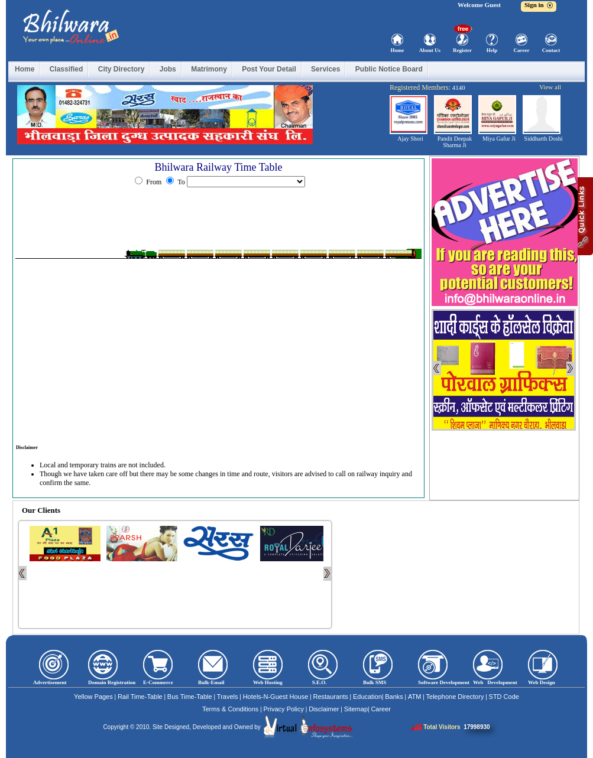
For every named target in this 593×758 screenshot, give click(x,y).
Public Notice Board (389, 69)
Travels (227, 696)
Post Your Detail (269, 69)
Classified (66, 69)
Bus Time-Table (189, 696)
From (153, 182)
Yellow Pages (93, 696)
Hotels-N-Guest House (276, 696)
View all (550, 86)
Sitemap (356, 709)
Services (325, 69)
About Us (429, 50)
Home (397, 50)
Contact (551, 50)
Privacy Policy (284, 709)
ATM (414, 696)
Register (462, 50)
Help (492, 50)
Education (367, 696)
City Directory (121, 69)
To (180, 182)
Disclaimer (324, 709)
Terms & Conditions (230, 709)
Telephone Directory (455, 696)
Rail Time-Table (140, 696)
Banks (394, 696)
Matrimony (209, 69)
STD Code (504, 696)
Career (522, 50)
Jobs (168, 69)
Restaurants (330, 696)
